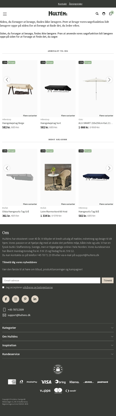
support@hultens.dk (87, 255)
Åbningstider (75, 3)
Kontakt (62, 3)
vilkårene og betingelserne (38, 287)
